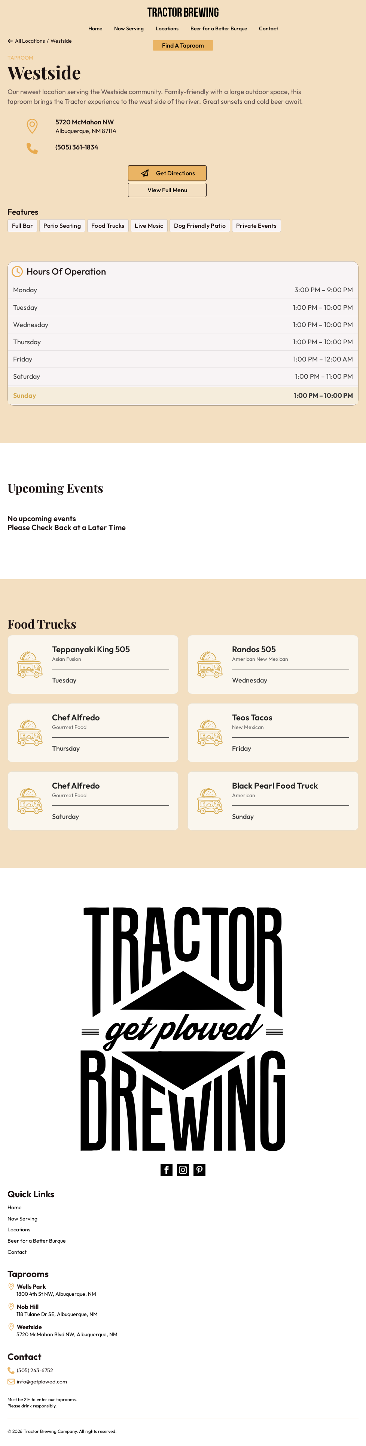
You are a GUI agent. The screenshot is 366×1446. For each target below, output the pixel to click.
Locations (167, 28)
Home (95, 28)
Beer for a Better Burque (218, 28)
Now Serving (129, 28)
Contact (268, 28)
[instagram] (183, 1170)
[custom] (199, 1170)
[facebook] (167, 1170)
